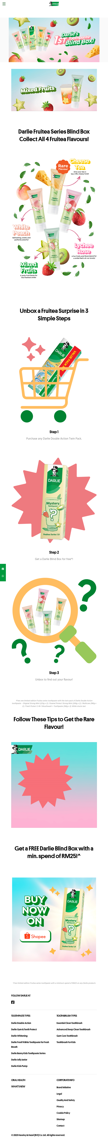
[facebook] (3, 569)
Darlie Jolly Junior (19, 1059)
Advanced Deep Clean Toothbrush (73, 1029)
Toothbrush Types (67, 1015)
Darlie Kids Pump (19, 1066)
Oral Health (18, 1080)
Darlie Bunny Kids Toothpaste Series (28, 1053)
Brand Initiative (64, 1087)
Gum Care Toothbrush (67, 1035)
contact (60, 1125)
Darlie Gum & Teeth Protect (24, 1029)
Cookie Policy (63, 1113)
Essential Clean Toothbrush (69, 1023)
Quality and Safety (66, 1100)
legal (59, 1093)
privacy (60, 1106)
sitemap (61, 1119)
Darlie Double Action (21, 1023)
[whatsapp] (3, 576)
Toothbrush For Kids (66, 1042)
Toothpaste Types (20, 1015)
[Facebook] (14, 1002)
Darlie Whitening (19, 1035)
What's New (18, 1086)
